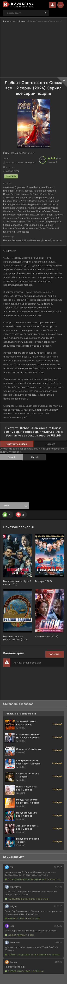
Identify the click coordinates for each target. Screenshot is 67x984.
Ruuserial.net (9, 21)
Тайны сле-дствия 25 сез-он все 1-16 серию (32, 954)
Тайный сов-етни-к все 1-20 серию (27, 899)
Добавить (55, 654)
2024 (6, 152)
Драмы (21, 21)
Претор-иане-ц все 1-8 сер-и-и (24, 971)
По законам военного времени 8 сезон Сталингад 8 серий (33, 879)
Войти (52, 5)
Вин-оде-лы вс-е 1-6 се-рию (22, 918)
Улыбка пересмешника (20, 935)
